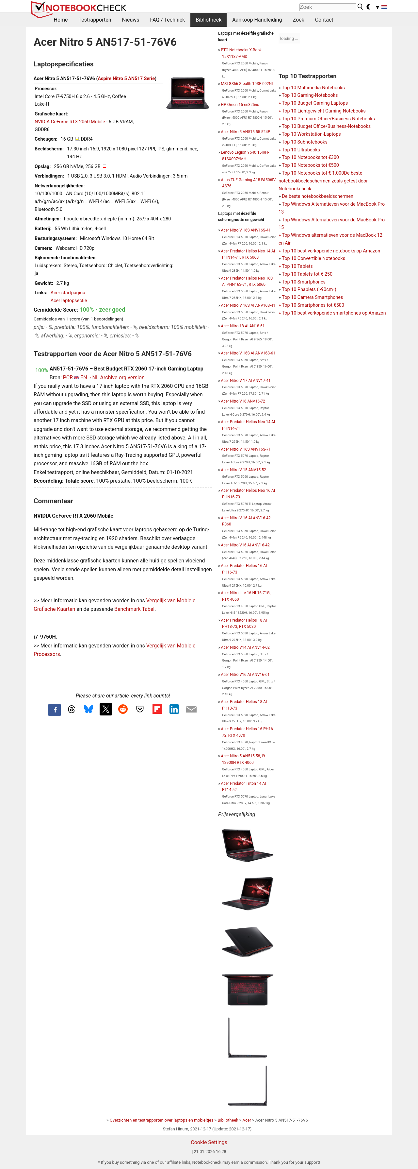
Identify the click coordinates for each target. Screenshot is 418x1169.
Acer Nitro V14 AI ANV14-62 (245, 647)
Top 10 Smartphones (304, 282)
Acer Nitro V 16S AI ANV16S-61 (248, 353)
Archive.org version (122, 377)
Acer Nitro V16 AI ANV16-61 (245, 674)
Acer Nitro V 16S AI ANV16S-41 (248, 305)
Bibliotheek (208, 20)
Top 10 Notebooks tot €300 (310, 157)
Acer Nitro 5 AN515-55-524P (245, 131)
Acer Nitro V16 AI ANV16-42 (245, 545)
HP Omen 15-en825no (240, 104)
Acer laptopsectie (69, 300)
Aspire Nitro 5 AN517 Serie (126, 78)
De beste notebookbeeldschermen (317, 196)
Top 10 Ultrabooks (301, 150)
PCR (68, 377)
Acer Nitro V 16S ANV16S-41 (246, 230)
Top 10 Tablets (297, 266)
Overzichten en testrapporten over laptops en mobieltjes (161, 1120)
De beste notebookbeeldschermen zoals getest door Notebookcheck (323, 181)
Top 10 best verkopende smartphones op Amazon (334, 313)
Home (61, 20)
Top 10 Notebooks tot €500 (310, 165)
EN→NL (89, 377)
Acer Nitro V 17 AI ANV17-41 (246, 380)
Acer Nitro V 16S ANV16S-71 (246, 449)
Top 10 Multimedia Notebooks (313, 88)
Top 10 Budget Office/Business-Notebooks (326, 126)
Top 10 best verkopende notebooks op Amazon (331, 251)
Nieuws (130, 20)
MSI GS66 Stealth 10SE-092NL (247, 83)
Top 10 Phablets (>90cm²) (309, 289)
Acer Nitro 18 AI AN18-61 (243, 326)
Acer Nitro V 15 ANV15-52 (243, 470)
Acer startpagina (68, 293)
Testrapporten (95, 20)
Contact (324, 20)
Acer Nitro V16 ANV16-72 (243, 401)
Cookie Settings (209, 1142)
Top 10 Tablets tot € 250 (307, 274)
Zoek (298, 20)
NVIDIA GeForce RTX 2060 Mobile (70, 122)
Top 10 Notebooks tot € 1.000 (313, 173)
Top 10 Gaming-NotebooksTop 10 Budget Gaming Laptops (313, 103)
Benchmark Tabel (134, 609)
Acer (247, 1120)
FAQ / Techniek (167, 20)
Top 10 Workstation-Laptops (311, 134)
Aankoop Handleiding (257, 20)
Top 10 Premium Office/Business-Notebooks (328, 119)
